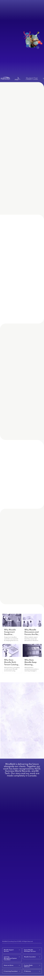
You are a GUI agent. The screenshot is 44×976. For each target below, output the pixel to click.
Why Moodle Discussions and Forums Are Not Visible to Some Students (31, 634)
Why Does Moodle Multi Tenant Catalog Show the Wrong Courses (11, 665)
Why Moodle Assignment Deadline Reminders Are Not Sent (10, 634)
